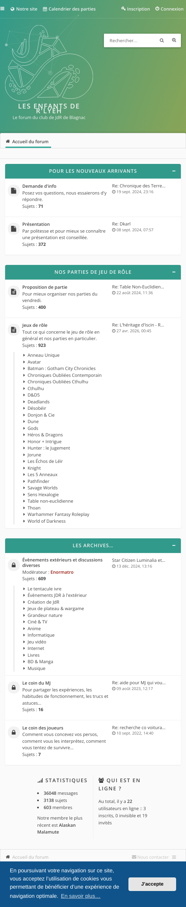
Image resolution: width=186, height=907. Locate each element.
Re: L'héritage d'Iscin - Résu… (141, 325)
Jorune (34, 455)
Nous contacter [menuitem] (153, 857)
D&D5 (34, 395)
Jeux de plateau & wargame (56, 608)
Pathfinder (38, 481)
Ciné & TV (37, 622)
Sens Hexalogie (43, 494)
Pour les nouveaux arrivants (93, 171)
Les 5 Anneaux (43, 474)
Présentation (36, 224)
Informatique (41, 635)
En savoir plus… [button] (81, 896)
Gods (33, 428)
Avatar (34, 362)
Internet (36, 648)
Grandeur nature (45, 615)
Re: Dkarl (121, 224)
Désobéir (37, 408)
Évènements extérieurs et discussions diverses (62, 562)
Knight (34, 468)
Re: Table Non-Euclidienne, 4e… (144, 287)
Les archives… (93, 545)
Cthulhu (36, 388)
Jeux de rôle (35, 325)
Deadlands (39, 402)
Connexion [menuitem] (172, 9)
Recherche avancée (174, 40)
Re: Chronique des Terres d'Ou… (145, 186)
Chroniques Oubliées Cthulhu (58, 382)
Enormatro (62, 572)
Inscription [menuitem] (138, 9)
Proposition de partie (44, 287)
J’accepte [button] (152, 884)
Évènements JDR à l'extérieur (57, 595)
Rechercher (162, 40)
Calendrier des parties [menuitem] (69, 9)
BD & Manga (40, 661)
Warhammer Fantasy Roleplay (58, 514)
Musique (36, 668)
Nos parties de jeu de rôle (93, 272)
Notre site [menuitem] (23, 9)
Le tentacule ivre (45, 589)
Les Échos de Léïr (45, 461)
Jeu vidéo (37, 642)
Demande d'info (39, 186)
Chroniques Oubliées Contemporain (65, 375)
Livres (34, 655)
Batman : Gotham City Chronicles (62, 368)
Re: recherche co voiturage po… (144, 727)
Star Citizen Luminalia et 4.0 (140, 560)
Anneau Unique (44, 355)
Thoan (34, 508)
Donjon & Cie (41, 415)
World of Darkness (47, 521)
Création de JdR (43, 602)
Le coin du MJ (36, 683)
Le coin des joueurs (42, 728)
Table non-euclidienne (50, 501)
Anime (34, 628)
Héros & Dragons (45, 435)
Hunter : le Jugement (49, 448)
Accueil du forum (30, 857)
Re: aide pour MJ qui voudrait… (143, 682)
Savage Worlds (43, 488)
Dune (33, 421)
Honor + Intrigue (45, 441)
